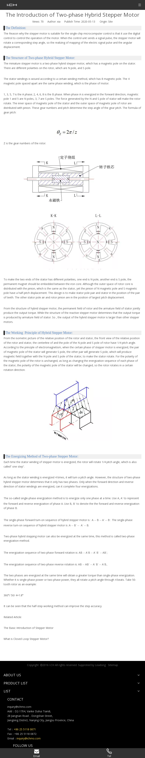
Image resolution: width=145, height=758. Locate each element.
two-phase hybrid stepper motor (64, 63)
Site (110, 21)
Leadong (100, 665)
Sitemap (113, 665)
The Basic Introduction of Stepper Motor (28, 628)
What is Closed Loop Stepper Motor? (26, 639)
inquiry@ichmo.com (19, 707)
